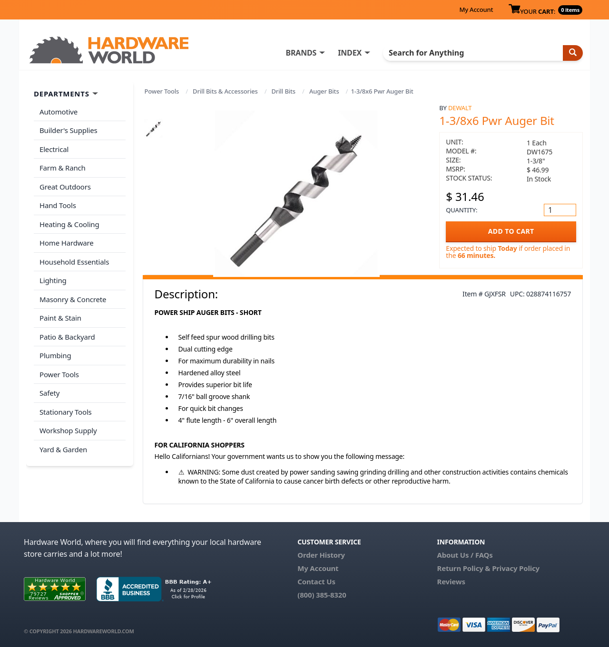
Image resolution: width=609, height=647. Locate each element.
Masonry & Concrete (72, 299)
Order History (321, 555)
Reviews (451, 581)
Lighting (53, 280)
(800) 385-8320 (321, 594)
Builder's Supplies (68, 130)
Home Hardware (66, 242)
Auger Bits (324, 91)
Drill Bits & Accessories (225, 91)
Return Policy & (463, 568)
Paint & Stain (60, 318)
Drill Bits (284, 91)
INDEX (350, 53)
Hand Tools (57, 205)
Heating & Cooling (69, 224)
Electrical (54, 149)
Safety (49, 393)
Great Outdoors (65, 186)
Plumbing (55, 355)
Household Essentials (74, 261)
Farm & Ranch (62, 167)
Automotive (58, 111)
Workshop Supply (68, 430)
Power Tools (162, 91)
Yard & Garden (63, 449)
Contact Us (316, 581)
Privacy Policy (516, 568)
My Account (476, 9)
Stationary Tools (65, 412)
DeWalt (459, 108)
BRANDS (300, 53)
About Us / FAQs (464, 555)
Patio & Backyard (67, 337)
